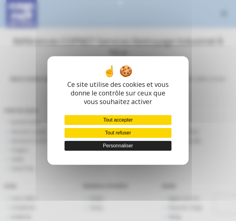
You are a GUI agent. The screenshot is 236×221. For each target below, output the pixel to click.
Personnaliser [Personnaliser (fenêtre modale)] (118, 145)
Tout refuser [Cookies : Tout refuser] (118, 132)
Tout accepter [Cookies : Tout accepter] (118, 119)
